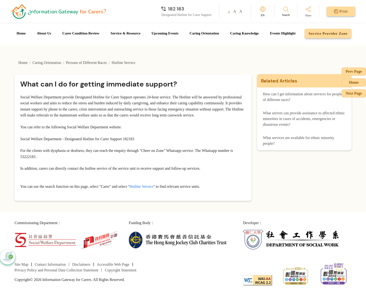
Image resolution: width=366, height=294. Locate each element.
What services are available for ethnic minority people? (298, 140)
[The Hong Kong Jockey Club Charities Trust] (177, 239)
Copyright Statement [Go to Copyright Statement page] (120, 270)
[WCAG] (257, 280)
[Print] (341, 11)
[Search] (286, 11)
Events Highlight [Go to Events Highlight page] (283, 33)
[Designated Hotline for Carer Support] (186, 8)
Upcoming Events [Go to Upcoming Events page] (165, 33)
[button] (7, 257)
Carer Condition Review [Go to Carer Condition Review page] (80, 33)
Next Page (354, 93)
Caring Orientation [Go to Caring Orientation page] (204, 33)
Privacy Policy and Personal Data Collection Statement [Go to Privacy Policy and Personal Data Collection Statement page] (56, 270)
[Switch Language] (263, 11)
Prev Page (354, 71)
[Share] (308, 12)
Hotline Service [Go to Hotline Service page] (123, 63)
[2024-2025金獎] (295, 276)
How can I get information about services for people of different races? (302, 97)
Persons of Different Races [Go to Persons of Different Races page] (86, 63)
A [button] (229, 11)
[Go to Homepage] (58, 11)
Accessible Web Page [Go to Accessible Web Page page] (113, 264)
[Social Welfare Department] (45, 239)
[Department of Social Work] (292, 239)
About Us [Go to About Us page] (44, 33)
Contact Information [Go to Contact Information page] (50, 264)
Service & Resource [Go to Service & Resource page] (125, 33)
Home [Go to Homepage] (21, 33)
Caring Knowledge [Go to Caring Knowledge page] (244, 33)
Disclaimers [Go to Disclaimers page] (81, 264)
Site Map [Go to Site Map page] (21, 264)
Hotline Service (141, 186)
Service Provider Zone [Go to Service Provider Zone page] (328, 33)
